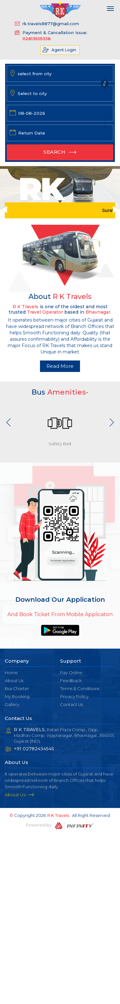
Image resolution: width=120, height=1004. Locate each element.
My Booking (17, 696)
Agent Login (64, 49)
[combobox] (61, 74)
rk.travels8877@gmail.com (50, 23)
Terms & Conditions (79, 688)
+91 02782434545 (34, 749)
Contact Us (71, 704)
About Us (14, 680)
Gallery (12, 704)
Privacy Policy (74, 696)
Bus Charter (17, 688)
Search (54, 152)
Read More (60, 366)
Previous (8, 422)
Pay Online (71, 672)
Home (11, 672)
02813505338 (36, 38)
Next (111, 422)
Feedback (71, 680)
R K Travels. (58, 815)
